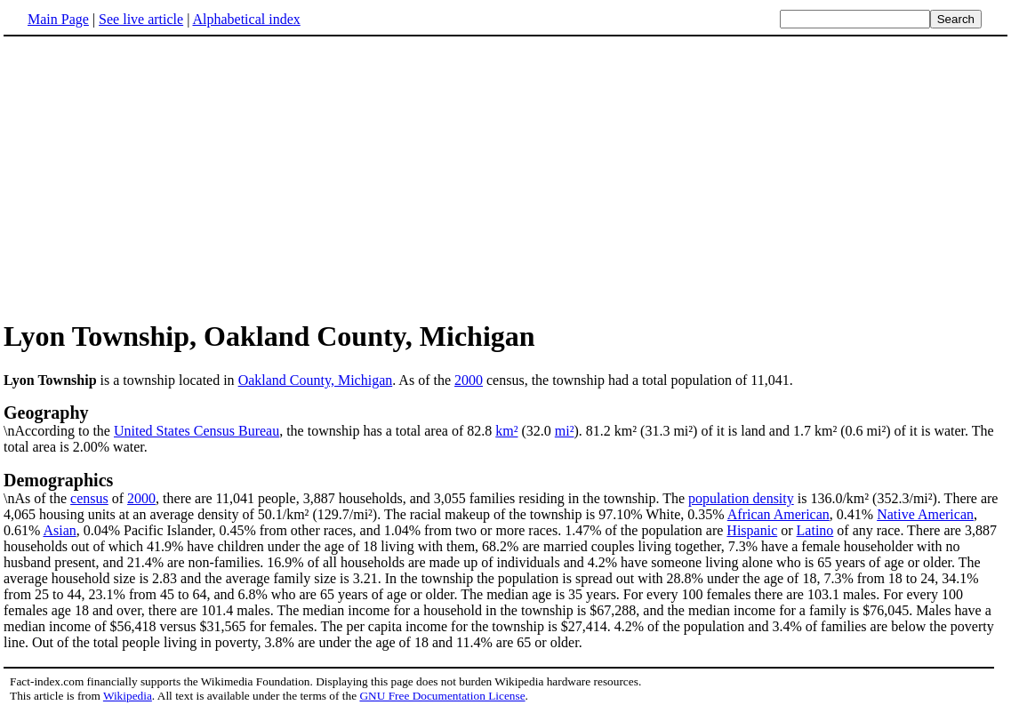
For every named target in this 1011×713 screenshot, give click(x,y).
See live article (141, 19)
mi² (564, 430)
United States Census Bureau (196, 430)
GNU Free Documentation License (442, 695)
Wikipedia (127, 695)
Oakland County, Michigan (315, 380)
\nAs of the (505, 488)
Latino (815, 530)
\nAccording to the (505, 420)
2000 (468, 380)
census (89, 498)
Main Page (58, 19)
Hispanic (751, 530)
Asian (59, 530)
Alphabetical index (246, 19)
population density (741, 498)
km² (506, 430)
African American (778, 514)
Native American (925, 514)
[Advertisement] (153, 176)
